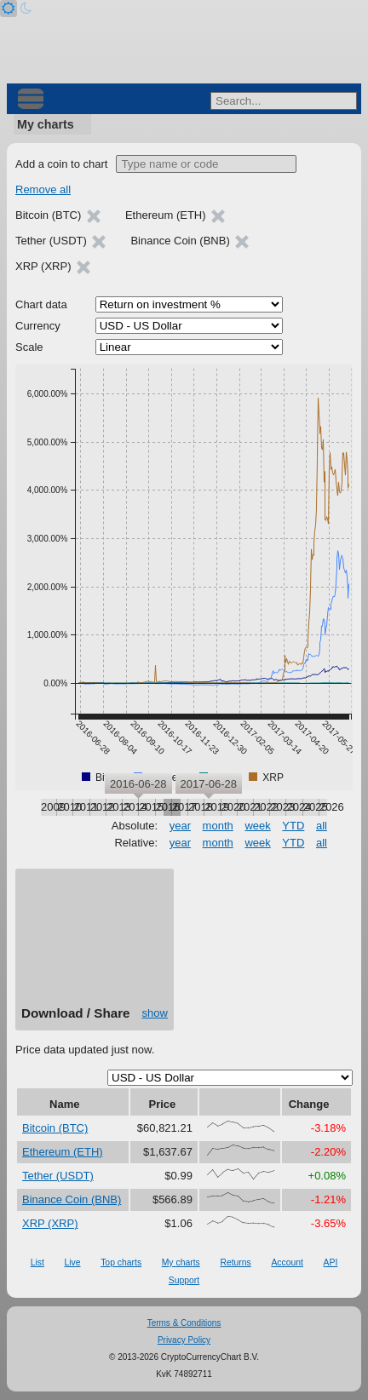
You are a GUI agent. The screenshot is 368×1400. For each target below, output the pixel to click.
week (257, 825)
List (37, 1262)
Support (184, 1280)
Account (287, 1262)
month (218, 825)
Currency (37, 325)
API (331, 1262)
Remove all (43, 189)
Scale (29, 347)
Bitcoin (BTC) (55, 1128)
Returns (235, 1262)
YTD (293, 825)
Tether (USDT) (58, 1175)
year (180, 825)
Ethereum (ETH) (62, 1151)
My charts (45, 124)
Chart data (41, 304)
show (155, 1013)
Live (72, 1262)
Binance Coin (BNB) (71, 1199)
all (321, 825)
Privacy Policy (184, 1340)
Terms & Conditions (184, 1323)
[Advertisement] (94, 943)
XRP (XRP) (50, 1223)
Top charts (121, 1262)
